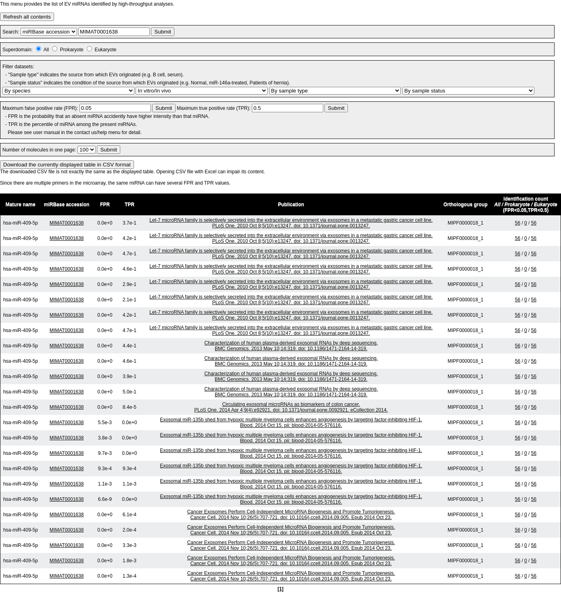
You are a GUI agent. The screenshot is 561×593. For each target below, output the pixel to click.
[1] (281, 589)
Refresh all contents (27, 17)
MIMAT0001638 (67, 223)
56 (517, 223)
